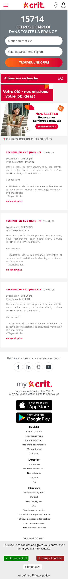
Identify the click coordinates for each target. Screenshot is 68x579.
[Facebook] (18, 366)
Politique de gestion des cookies (34, 519)
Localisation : (19, 158)
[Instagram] (38, 366)
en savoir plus (14, 201)
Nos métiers (34, 464)
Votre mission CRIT (34, 440)
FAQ (34, 482)
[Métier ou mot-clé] (34, 40)
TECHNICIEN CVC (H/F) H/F (23, 152)
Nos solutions (34, 473)
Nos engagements (34, 436)
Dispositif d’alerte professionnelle (33, 514)
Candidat (34, 427)
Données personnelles (34, 510)
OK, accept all (16, 558)
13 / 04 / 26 (48, 152)
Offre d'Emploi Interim (34, 538)
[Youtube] (48, 366)
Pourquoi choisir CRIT (34, 468)
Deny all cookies (50, 558)
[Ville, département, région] (34, 51)
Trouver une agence (34, 492)
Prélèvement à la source (34, 527)
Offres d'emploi (34, 431)
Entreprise (34, 459)
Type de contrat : (20, 161)
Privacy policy (41, 575)
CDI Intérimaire (34, 449)
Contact (34, 453)
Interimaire (34, 488)
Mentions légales (33, 501)
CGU (34, 505)
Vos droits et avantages (34, 444)
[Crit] (28, 366)
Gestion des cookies (34, 523)
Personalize (32, 566)
